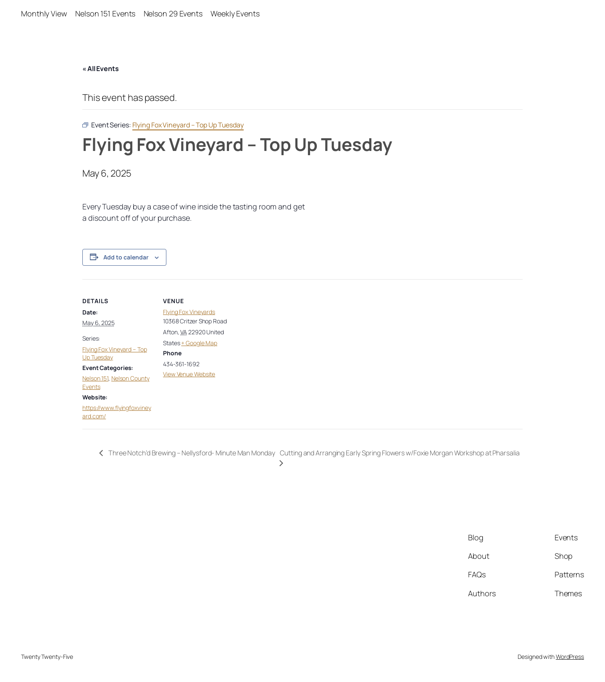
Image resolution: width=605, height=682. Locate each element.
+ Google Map (199, 343)
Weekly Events (235, 13)
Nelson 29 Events (173, 13)
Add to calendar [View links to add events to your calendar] (126, 257)
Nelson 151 (95, 378)
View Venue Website (189, 374)
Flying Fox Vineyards (189, 312)
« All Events (100, 68)
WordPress (570, 657)
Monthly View (44, 13)
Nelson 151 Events (105, 13)
